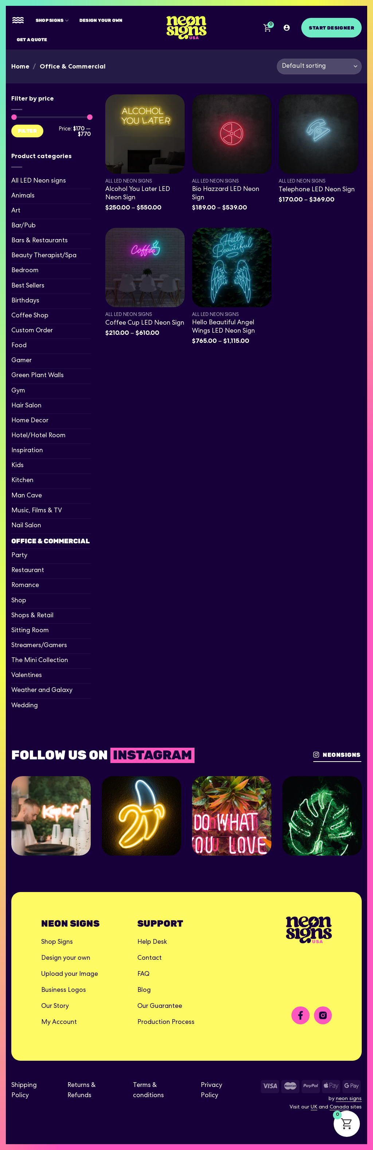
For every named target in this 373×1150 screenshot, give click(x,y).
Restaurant (27, 571)
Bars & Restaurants (39, 241)
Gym (18, 391)
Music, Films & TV (36, 511)
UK (314, 1107)
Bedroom (25, 271)
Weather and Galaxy (41, 691)
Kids (17, 466)
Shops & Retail (32, 616)
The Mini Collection (39, 661)
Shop (18, 601)
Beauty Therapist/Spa (43, 256)
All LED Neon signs (38, 181)
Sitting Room (30, 631)
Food (19, 346)
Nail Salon (26, 526)
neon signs (349, 1099)
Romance (25, 586)
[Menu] (18, 20)
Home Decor (29, 421)
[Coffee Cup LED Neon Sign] (145, 267)
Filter (27, 131)
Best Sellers (27, 286)
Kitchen (22, 481)
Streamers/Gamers (39, 646)
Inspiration (27, 451)
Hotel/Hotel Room (38, 436)
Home (20, 66)
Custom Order (32, 331)
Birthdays (25, 301)
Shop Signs (52, 20)
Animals (23, 196)
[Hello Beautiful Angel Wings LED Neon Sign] (231, 267)
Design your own (101, 20)
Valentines (26, 676)
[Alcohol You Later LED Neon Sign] (145, 134)
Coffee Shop (29, 316)
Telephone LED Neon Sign (317, 190)
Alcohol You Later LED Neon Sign (137, 194)
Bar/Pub (23, 226)
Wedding (24, 706)
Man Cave (26, 496)
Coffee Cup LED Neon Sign (144, 323)
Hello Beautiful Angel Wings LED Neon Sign (223, 327)
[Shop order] (319, 66)
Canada (339, 1107)
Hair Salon (26, 406)
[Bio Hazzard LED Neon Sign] (231, 134)
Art (15, 211)
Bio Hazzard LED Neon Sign (225, 194)
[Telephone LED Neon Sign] (318, 134)
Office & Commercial (50, 541)
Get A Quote (32, 39)
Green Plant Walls (37, 376)
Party (19, 556)
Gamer (21, 361)
